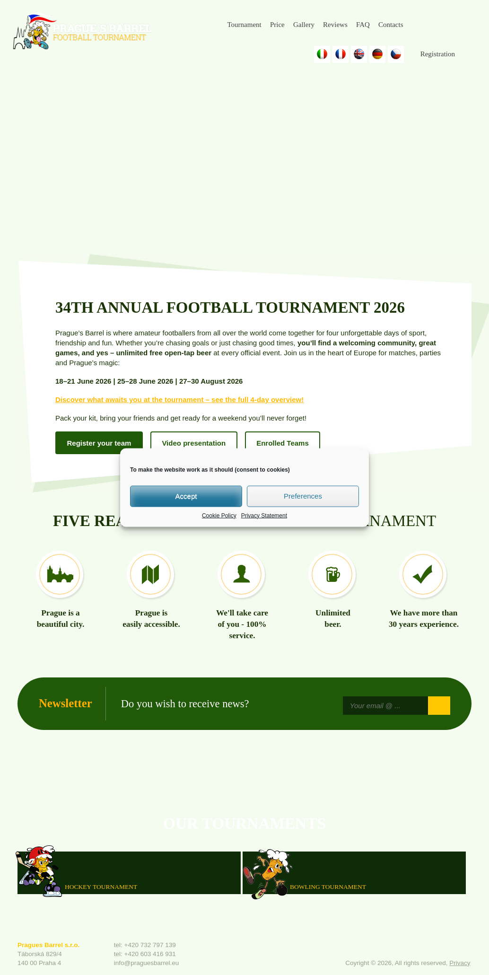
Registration (437, 54)
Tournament (244, 24)
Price (277, 24)
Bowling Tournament (328, 886)
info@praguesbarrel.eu (146, 962)
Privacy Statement (264, 515)
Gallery (303, 24)
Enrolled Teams (282, 443)
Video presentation (194, 443)
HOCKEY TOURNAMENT (101, 886)
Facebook (419, 25)
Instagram (442, 25)
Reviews (335, 24)
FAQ (363, 24)
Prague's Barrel (82, 32)
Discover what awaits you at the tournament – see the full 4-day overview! (179, 399)
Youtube (464, 25)
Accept (186, 496)
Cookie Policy (219, 515)
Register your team (99, 443)
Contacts (390, 24)
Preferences (303, 496)
